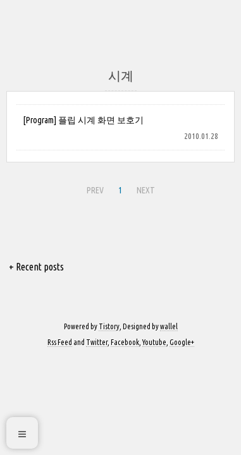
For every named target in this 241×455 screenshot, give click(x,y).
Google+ (182, 342)
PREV (93, 188)
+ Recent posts (36, 266)
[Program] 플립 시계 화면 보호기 (83, 120)
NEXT (144, 188)
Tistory (109, 326)
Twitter (97, 342)
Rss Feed (59, 342)
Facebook (125, 342)
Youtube (154, 342)
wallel (169, 326)
